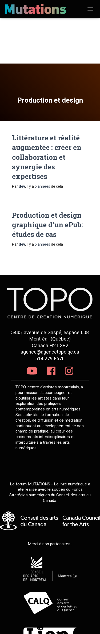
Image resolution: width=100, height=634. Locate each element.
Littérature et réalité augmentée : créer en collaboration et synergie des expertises (46, 157)
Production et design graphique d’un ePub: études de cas (47, 225)
